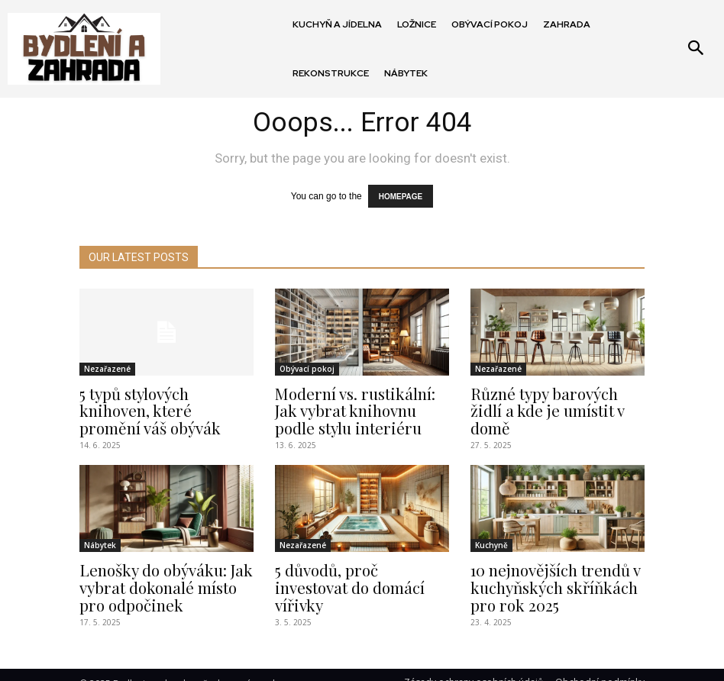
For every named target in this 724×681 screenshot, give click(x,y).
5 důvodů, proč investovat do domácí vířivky (354, 567)
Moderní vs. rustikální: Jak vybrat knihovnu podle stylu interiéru (356, 404)
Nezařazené (107, 365)
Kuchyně (491, 536)
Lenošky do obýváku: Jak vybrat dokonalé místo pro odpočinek (161, 574)
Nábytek (100, 536)
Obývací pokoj (307, 365)
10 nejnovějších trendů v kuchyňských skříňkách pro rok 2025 (557, 574)
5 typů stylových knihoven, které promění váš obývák (161, 397)
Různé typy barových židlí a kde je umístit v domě (556, 397)
